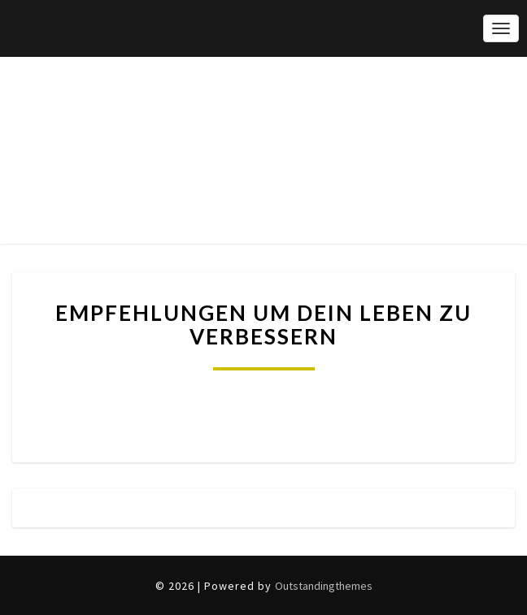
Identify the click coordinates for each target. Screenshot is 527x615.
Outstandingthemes (323, 585)
